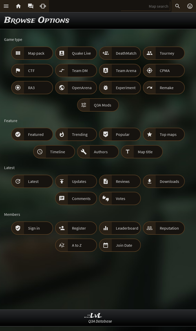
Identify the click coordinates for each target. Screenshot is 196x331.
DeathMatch (126, 53)
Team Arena (126, 70)
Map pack (36, 53)
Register (79, 228)
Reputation (169, 228)
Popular (123, 134)
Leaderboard (127, 228)
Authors (101, 151)
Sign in (34, 228)
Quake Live (81, 53)
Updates (79, 181)
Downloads (169, 181)
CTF (31, 70)
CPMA (165, 70)
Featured (36, 134)
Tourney (167, 53)
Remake (167, 87)
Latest (33, 181)
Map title (145, 151)
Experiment (126, 87)
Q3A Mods (102, 105)
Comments (81, 198)
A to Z (77, 245)
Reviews (123, 181)
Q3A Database (100, 321)
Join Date (124, 245)
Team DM (80, 70)
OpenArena (82, 87)
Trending (80, 134)
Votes (120, 198)
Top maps (168, 134)
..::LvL (93, 315)
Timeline (57, 151)
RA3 (31, 87)
